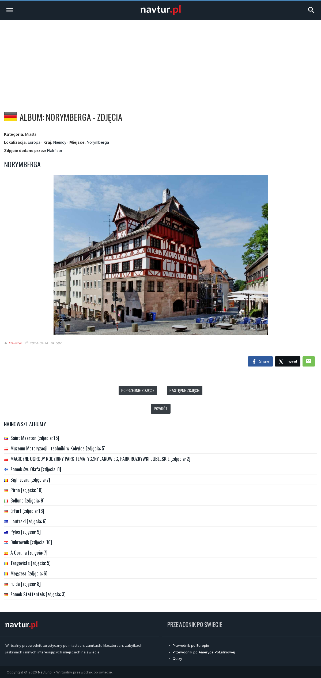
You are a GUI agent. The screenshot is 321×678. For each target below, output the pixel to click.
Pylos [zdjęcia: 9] (25, 531)
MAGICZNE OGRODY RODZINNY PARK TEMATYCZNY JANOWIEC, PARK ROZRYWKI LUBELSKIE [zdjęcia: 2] (100, 458)
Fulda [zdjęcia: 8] (25, 583)
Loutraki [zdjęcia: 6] (28, 521)
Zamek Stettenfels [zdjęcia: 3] (38, 594)
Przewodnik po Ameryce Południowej (204, 652)
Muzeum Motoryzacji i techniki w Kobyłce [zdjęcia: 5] (57, 448)
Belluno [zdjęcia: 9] (27, 500)
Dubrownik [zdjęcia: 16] (31, 542)
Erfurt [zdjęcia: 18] (27, 510)
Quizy (177, 658)
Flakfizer (54, 150)
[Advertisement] (160, 59)
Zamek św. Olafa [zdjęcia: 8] (35, 469)
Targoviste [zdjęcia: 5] (30, 562)
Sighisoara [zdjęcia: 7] (30, 479)
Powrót (160, 409)
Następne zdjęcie (184, 390)
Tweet (287, 362)
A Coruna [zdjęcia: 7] (28, 552)
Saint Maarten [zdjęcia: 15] (34, 437)
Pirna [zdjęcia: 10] (26, 489)
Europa (34, 142)
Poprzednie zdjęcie (137, 390)
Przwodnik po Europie (191, 645)
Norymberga (98, 142)
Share (260, 362)
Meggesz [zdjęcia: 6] (28, 573)
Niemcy (59, 142)
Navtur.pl (45, 672)
